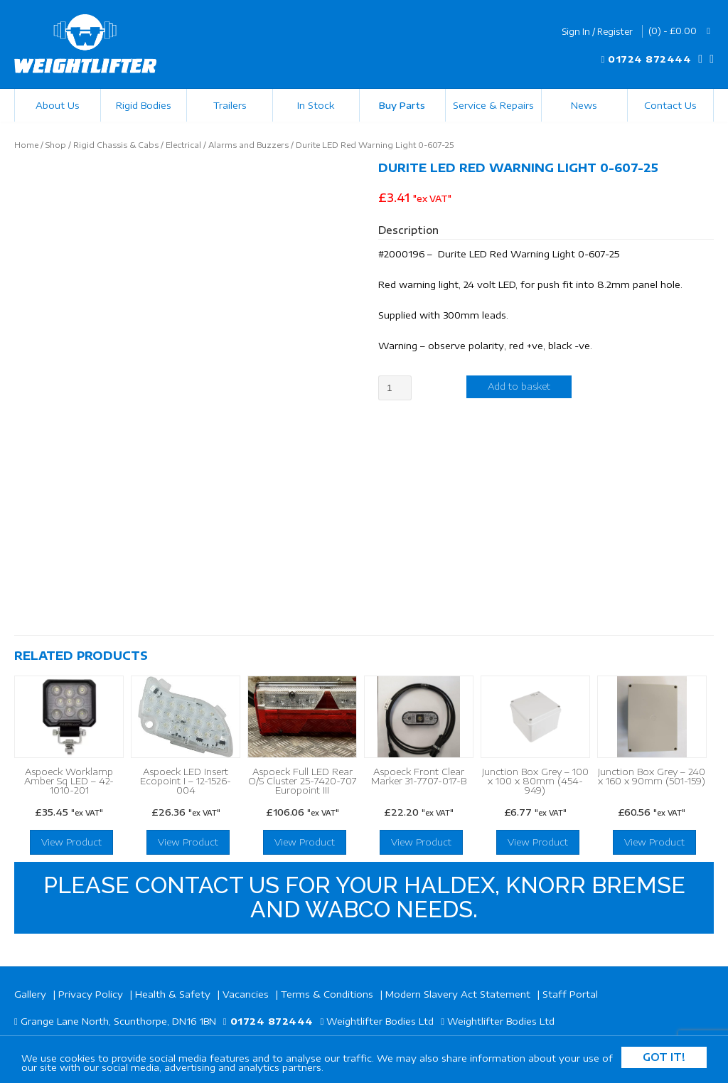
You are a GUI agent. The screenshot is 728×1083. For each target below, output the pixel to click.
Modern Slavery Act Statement (457, 994)
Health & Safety (172, 994)
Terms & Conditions (327, 994)
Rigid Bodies (143, 105)
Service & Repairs (493, 105)
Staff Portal (570, 994)
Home (26, 144)
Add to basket (519, 386)
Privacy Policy (90, 994)
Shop (56, 144)
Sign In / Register (597, 31)
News (584, 105)
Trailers (230, 105)
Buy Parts (402, 105)
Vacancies (246, 994)
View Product (71, 842)
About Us (58, 105)
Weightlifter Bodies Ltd (380, 1021)
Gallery (30, 994)
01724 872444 (649, 59)
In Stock (315, 105)
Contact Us (670, 105)
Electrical (183, 144)
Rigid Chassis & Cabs (116, 144)
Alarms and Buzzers (248, 144)
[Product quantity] (395, 387)
